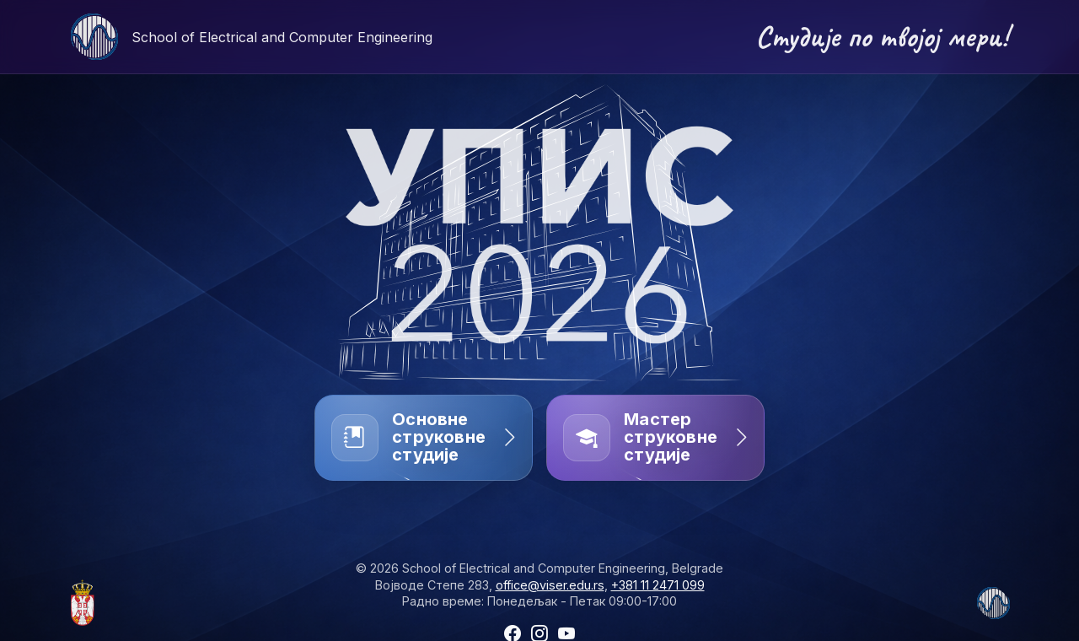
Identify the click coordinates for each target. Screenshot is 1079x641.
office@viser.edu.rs (550, 585)
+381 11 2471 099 (658, 585)
